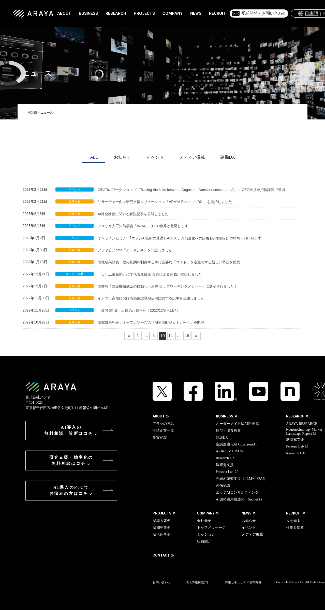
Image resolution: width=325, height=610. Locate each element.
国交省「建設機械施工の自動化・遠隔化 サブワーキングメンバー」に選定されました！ (168, 286)
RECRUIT (293, 513)
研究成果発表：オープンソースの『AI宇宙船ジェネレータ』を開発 (151, 322)
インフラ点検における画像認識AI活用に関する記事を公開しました (151, 298)
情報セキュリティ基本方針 (243, 582)
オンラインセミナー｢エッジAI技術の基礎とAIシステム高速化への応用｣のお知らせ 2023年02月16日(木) (180, 238)
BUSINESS (224, 416)
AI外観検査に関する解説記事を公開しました (133, 214)
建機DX (227, 157)
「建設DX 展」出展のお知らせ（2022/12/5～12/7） (139, 310)
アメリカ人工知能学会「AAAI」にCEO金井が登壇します (143, 226)
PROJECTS (162, 513)
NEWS (247, 513)
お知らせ (122, 157)
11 (171, 336)
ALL (94, 157)
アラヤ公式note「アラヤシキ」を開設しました (135, 250)
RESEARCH (295, 416)
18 (187, 336)
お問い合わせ (162, 582)
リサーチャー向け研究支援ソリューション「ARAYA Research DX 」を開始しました (165, 202)
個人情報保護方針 (198, 582)
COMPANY (206, 513)
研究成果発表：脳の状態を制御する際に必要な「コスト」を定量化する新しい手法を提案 (169, 262)
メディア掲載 (192, 157)
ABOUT (159, 416)
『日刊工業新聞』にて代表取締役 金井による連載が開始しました (150, 274)
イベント (155, 157)
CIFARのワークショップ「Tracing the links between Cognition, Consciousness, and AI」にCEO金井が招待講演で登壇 (191, 190)
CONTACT (161, 555)
